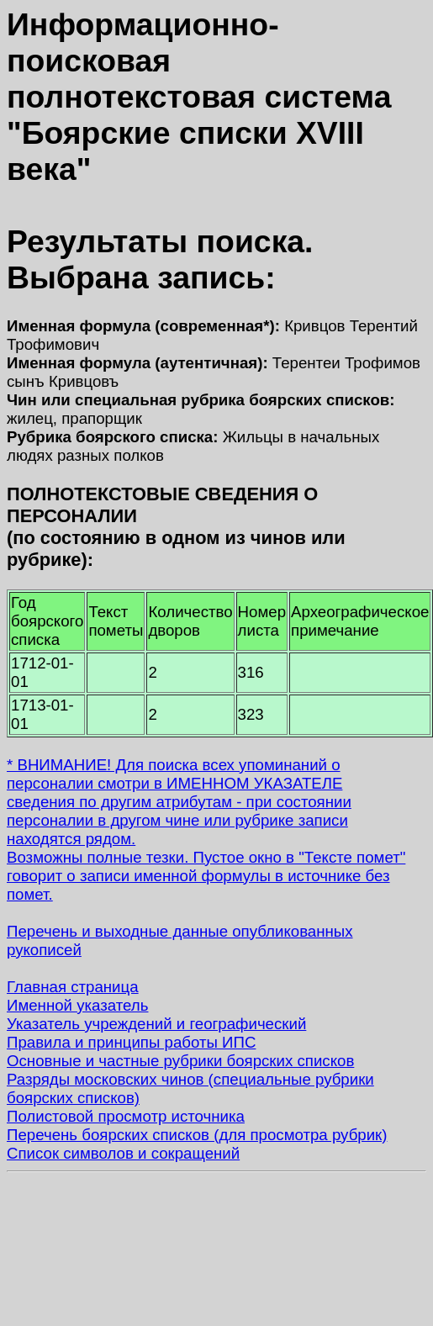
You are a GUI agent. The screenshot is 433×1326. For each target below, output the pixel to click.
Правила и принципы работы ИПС (131, 1042)
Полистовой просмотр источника (126, 1116)
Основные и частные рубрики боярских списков (180, 1061)
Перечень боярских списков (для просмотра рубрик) (197, 1135)
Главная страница (73, 987)
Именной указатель (77, 1005)
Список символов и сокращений (123, 1153)
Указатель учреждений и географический (156, 1024)
